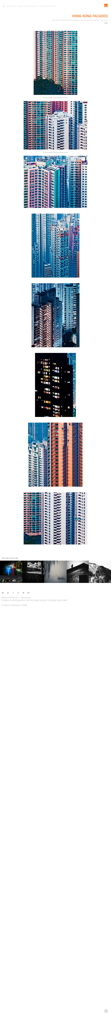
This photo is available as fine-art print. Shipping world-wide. (55, 97)
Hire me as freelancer (47, 6)
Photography (11, 6)
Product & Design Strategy (28, 6)
